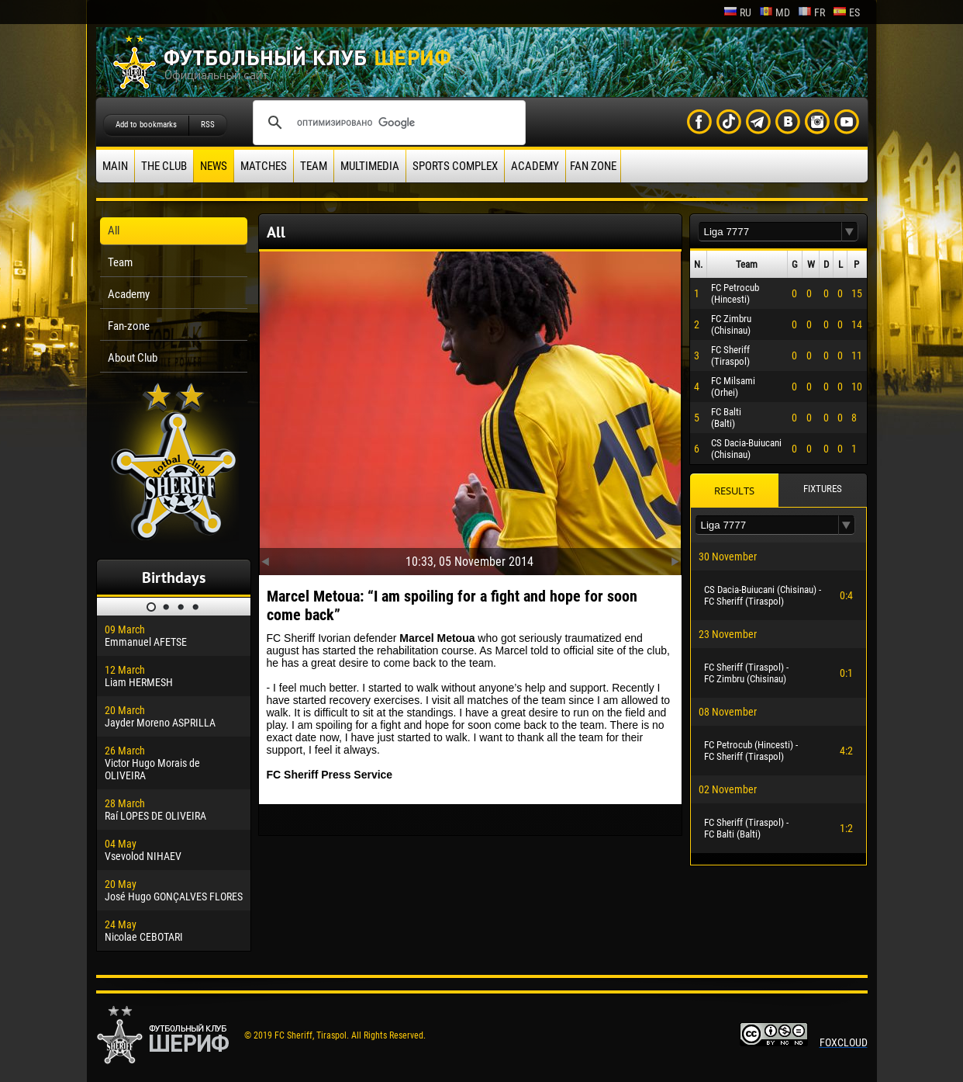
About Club (132, 358)
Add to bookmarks (146, 125)
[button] (849, 231)
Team (313, 166)
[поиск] (387, 122)
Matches (263, 166)
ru (737, 12)
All (113, 231)
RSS (208, 125)
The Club (164, 166)
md (774, 12)
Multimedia (369, 166)
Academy (535, 166)
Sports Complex (455, 166)
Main (115, 166)
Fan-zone (129, 326)
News (213, 166)
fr (811, 12)
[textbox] (770, 231)
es (846, 12)
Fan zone (593, 166)
